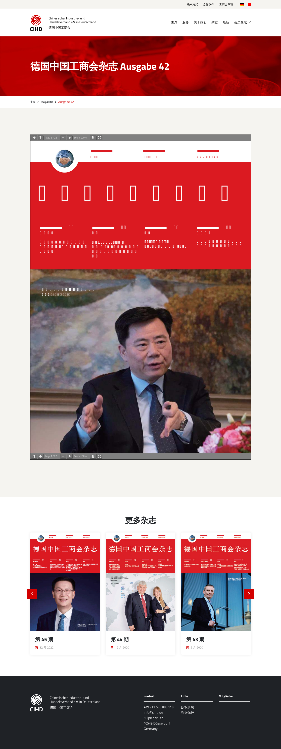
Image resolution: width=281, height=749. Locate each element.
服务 (185, 22)
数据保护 (187, 712)
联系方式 (192, 4)
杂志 (214, 22)
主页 (174, 22)
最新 (226, 22)
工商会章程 (226, 4)
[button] (32, 594)
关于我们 (200, 22)
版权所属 (187, 707)
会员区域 (242, 22)
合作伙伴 (208, 4)
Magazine (47, 102)
